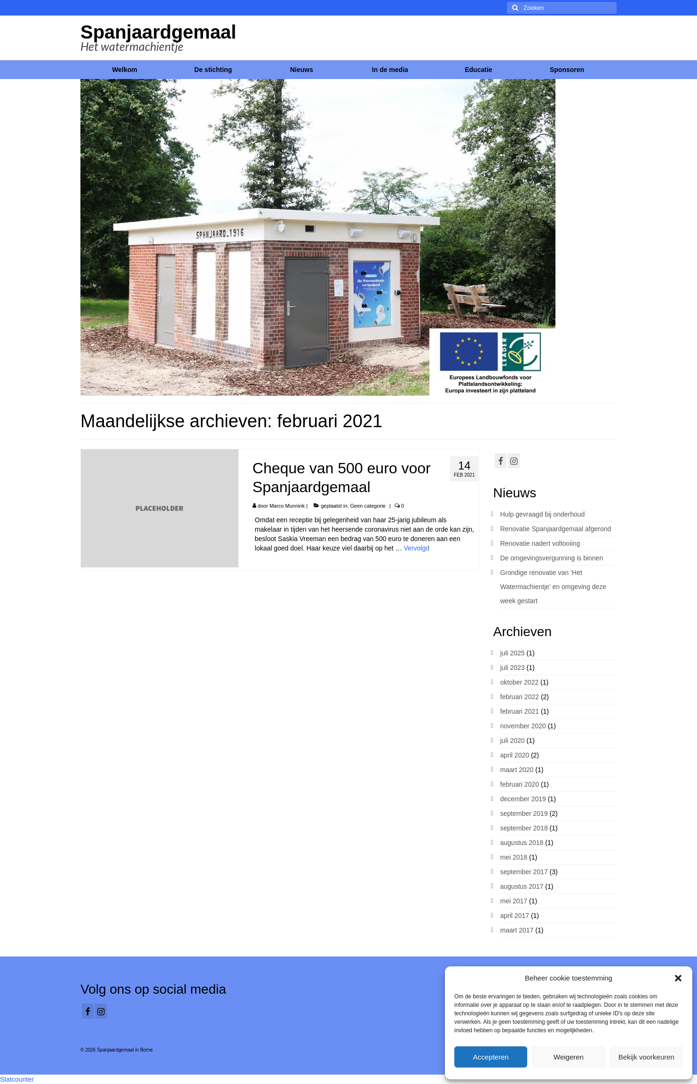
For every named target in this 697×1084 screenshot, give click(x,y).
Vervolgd (416, 548)
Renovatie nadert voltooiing (540, 543)
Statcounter (17, 1079)
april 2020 (515, 755)
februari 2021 (519, 711)
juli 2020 (512, 740)
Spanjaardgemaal (158, 32)
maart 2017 (517, 930)
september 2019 (524, 813)
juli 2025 (512, 653)
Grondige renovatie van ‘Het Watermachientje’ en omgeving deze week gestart (553, 587)
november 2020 (523, 726)
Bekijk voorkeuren (646, 1057)
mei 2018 (514, 857)
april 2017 (515, 915)
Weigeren (569, 1057)
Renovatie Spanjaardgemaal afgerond (555, 529)
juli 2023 (512, 667)
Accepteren (491, 1057)
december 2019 (523, 799)
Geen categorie (368, 506)
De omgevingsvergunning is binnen (551, 558)
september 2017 (524, 872)
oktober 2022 (519, 682)
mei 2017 (514, 901)
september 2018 (524, 828)
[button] (678, 978)
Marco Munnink (287, 506)
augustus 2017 (522, 886)
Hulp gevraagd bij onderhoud (542, 514)
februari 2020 (519, 784)
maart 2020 (517, 769)
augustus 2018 (522, 842)
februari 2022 (519, 697)
